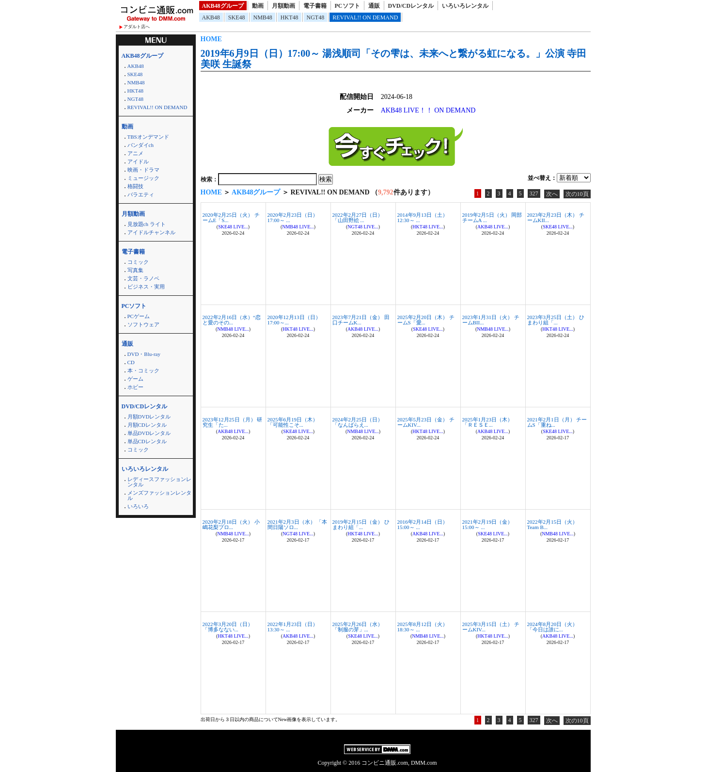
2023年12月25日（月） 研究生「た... (233, 422)
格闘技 (135, 186)
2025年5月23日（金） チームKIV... (426, 422)
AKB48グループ (223, 5)
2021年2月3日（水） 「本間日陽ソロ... (297, 524)
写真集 (135, 270)
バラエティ (140, 194)
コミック (138, 262)
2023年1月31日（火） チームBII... (490, 319)
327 (534, 193)
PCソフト (347, 5)
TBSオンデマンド (148, 137)
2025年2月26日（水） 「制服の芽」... (357, 626)
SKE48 (236, 17)
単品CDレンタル (147, 441)
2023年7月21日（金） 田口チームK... (361, 319)
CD (131, 362)
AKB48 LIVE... (492, 226)
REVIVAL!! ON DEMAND (365, 17)
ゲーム (135, 379)
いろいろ (138, 506)
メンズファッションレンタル (159, 495)
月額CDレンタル (147, 425)
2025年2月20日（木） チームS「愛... (426, 319)
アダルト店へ (137, 26)
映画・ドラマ (143, 170)
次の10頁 (577, 194)
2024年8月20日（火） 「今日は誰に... (552, 626)
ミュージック (143, 178)
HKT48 (289, 17)
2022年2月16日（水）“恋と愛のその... (232, 319)
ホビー (135, 387)
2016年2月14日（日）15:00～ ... (422, 524)
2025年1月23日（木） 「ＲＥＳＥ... (487, 422)
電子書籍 (315, 5)
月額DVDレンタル (149, 416)
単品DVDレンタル (149, 433)
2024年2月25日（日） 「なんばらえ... (357, 422)
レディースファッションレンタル (159, 481)
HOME (211, 39)
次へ (552, 194)
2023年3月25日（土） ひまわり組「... (555, 319)
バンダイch (140, 145)
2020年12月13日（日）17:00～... (294, 319)
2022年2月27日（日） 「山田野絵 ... (357, 217)
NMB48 (262, 17)
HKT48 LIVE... (427, 226)
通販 (374, 5)
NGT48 (316, 17)
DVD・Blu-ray (143, 354)
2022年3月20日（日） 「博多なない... (228, 626)
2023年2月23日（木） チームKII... (555, 217)
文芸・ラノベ (143, 278)
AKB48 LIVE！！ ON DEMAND (428, 110)
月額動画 (283, 5)
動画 (258, 5)
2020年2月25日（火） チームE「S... (231, 217)
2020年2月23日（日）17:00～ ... (292, 217)
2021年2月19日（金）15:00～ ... (487, 524)
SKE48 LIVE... (233, 226)
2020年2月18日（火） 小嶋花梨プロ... (231, 524)
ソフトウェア (143, 324)
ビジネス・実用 (146, 287)
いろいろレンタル (465, 5)
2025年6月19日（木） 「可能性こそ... (292, 422)
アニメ (135, 153)
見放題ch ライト (146, 224)
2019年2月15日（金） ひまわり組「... (361, 524)
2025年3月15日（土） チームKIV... (490, 626)
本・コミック (143, 370)
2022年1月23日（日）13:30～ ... (292, 626)
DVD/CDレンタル (411, 5)
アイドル (138, 161)
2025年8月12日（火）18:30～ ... (422, 626)
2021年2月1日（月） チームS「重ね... (557, 422)
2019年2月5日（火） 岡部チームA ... (492, 217)
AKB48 (211, 17)
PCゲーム (138, 316)
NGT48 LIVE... (362, 226)
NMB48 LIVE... (298, 226)
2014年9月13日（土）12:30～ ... (422, 217)
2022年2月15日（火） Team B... (552, 524)
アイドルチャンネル (151, 232)
